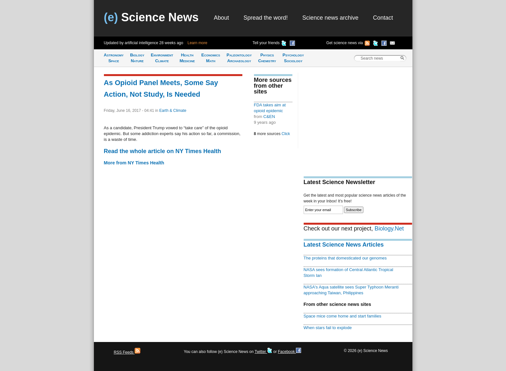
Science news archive (330, 18)
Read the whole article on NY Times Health (162, 151)
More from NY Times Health (134, 162)
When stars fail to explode (328, 327)
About (221, 18)
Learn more (197, 43)
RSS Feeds (127, 352)
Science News (151, 17)
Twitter (263, 351)
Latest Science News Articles (344, 244)
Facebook (289, 351)
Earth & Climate (172, 110)
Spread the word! (266, 18)
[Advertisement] (358, 118)
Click (286, 134)
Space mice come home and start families (342, 316)
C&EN (269, 116)
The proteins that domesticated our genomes (345, 258)
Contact (383, 18)
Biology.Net (389, 228)
